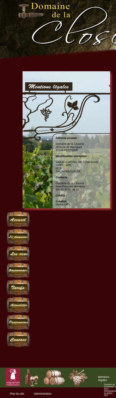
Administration (42, 393)
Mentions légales (103, 378)
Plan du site (17, 393)
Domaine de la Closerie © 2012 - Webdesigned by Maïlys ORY (110, 389)
